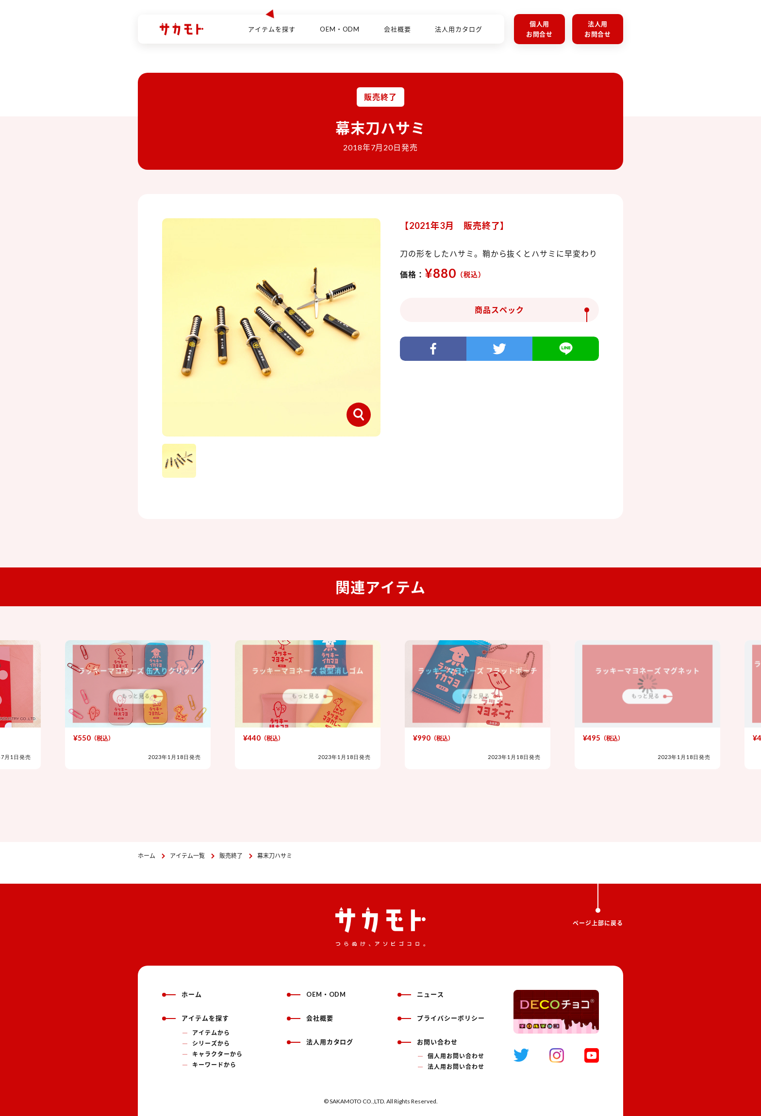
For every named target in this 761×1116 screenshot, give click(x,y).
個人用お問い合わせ (456, 1056)
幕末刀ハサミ (274, 855)
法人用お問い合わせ (456, 1066)
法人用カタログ (458, 24)
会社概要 (397, 24)
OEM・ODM (340, 24)
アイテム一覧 (187, 855)
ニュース (420, 994)
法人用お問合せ (598, 29)
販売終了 (231, 855)
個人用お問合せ (539, 29)
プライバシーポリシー (441, 1018)
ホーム (146, 855)
